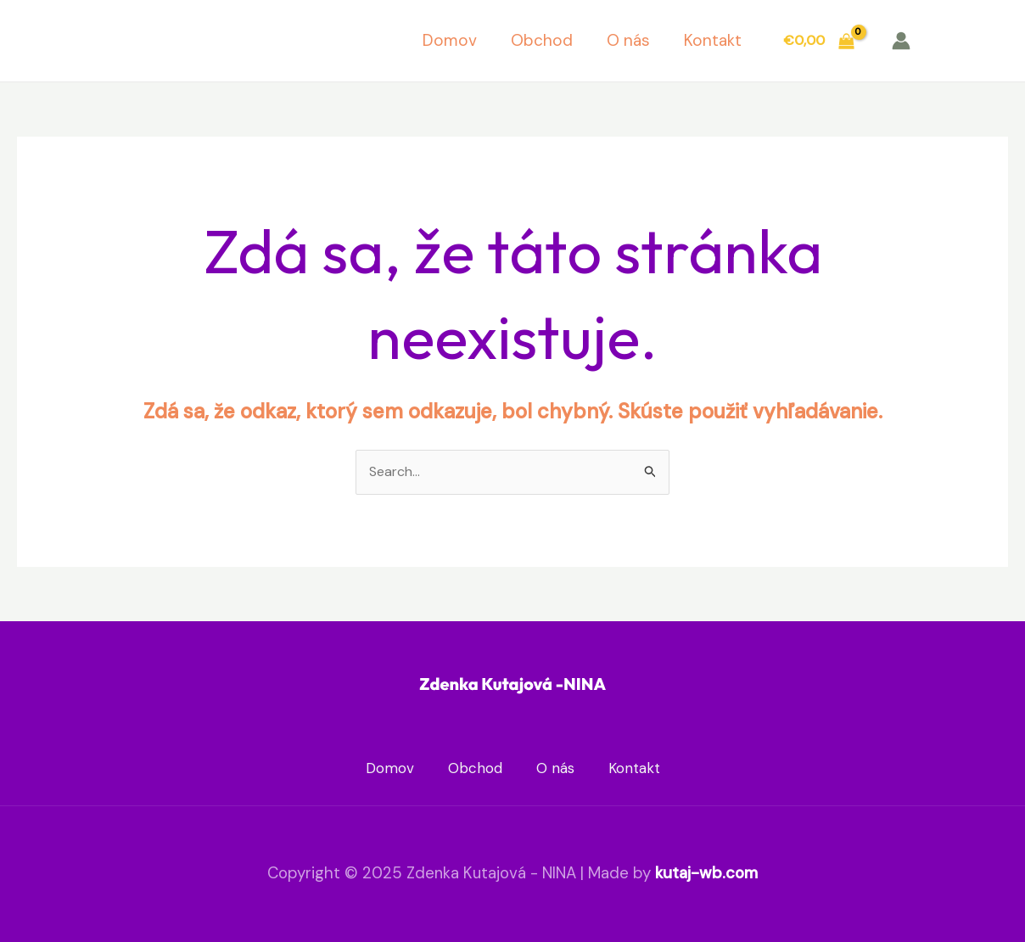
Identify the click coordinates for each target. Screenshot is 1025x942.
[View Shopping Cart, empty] (818, 40)
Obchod (542, 40)
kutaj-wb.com (706, 872)
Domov (450, 40)
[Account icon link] (901, 40)
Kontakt (713, 40)
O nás (628, 40)
